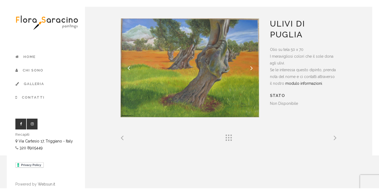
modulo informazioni (303, 83)
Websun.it (46, 184)
